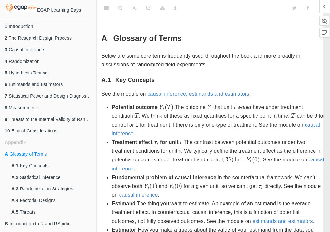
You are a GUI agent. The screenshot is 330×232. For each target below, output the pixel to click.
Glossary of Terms (26, 154)
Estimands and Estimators (34, 84)
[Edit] (148, 8)
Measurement (21, 107)
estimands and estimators (219, 94)
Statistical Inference (36, 177)
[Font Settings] (134, 8)
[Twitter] (294, 8)
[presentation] (166, 107)
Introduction (19, 26)
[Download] (163, 8)
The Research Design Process (38, 38)
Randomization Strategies (42, 188)
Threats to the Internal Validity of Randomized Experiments (50, 119)
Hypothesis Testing (26, 72)
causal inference (166, 94)
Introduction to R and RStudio (38, 223)
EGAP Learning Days (43, 8)
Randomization (22, 61)
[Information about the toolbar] (175, 8)
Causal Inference (24, 49)
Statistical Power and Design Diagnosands (50, 96)
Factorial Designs (33, 200)
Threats (23, 212)
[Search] (120, 8)
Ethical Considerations (31, 130)
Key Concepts (30, 165)
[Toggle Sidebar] (106, 8)
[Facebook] (308, 8)
